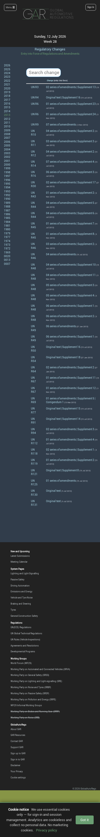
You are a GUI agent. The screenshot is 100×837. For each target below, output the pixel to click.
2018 (7, 96)
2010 (7, 126)
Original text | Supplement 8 (62, 470)
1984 (7, 222)
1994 (7, 187)
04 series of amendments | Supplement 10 (71, 264)
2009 (7, 130)
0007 (7, 264)
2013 (7, 115)
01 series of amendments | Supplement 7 (70, 223)
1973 (7, 245)
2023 (7, 77)
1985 (7, 218)
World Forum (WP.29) (21, 663)
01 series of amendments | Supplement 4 (70, 439)
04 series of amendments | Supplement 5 (70, 203)
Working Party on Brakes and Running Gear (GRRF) (35, 711)
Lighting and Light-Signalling (25, 573)
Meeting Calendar (19, 561)
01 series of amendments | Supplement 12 (71, 388)
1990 (7, 199)
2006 (7, 142)
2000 (7, 164)
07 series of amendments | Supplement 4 (70, 161)
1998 (7, 172)
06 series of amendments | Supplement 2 (70, 316)
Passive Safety (17, 579)
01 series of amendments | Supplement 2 (70, 193)
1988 (7, 206)
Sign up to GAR (18, 753)
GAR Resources (18, 735)
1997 (7, 176)
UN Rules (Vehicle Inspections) (25, 639)
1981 (7, 225)
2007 (7, 138)
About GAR (16, 729)
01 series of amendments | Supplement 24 (71, 114)
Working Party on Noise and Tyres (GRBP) (31, 687)
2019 (7, 92)
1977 (7, 237)
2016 (7, 103)
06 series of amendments (61, 326)
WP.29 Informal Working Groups (26, 705)
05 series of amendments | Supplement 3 (70, 285)
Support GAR (17, 747)
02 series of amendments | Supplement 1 (70, 449)
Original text (53, 491)
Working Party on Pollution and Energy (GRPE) (33, 699)
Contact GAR (17, 741)
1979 (7, 233)
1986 (7, 214)
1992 (7, 195)
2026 (7, 65)
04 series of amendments (61, 254)
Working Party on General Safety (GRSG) (30, 675)
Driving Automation (20, 585)
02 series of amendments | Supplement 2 (70, 367)
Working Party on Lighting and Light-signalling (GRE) (36, 681)
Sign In (90, 7)
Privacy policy (46, 830)
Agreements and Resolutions (25, 645)
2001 (7, 161)
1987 (7, 210)
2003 (7, 153)
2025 (7, 69)
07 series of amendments (61, 124)
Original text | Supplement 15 (63, 408)
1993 (7, 191)
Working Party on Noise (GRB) (25, 717)
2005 (7, 145)
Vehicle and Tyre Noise (22, 597)
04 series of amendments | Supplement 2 (70, 131)
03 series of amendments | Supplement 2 (70, 244)
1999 (7, 168)
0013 (7, 260)
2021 (7, 84)
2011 (7, 122)
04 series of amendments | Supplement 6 (70, 213)
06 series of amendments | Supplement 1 (70, 306)
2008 (7, 134)
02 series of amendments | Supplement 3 (70, 429)
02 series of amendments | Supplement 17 (71, 182)
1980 (7, 229)
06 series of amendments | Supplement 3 (70, 172)
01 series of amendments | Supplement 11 (71, 377)
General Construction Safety (24, 616)
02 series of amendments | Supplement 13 (71, 87)
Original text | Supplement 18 (63, 357)
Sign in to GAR (18, 759)
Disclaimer (15, 765)
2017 (7, 100)
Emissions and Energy (21, 591)
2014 (7, 111)
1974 (7, 241)
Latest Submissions (20, 556)
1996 (7, 180)
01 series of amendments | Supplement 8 (70, 234)
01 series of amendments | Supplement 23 (71, 104)
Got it (84, 819)
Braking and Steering (21, 603)
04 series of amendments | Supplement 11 (71, 275)
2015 (7, 107)
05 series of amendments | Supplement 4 (70, 295)
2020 (7, 88)
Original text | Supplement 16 (63, 97)
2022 (7, 81)
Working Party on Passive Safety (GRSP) (30, 693)
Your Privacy (17, 771)
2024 (7, 73)
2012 (7, 119)
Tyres (13, 610)
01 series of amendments (61, 480)
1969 (7, 252)
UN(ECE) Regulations (21, 627)
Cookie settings (18, 777)
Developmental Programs (23, 651)
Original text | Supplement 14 (63, 419)
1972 (7, 248)
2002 (7, 157)
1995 (7, 183)
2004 (7, 149)
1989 (7, 203)
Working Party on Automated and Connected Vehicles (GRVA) (40, 669)
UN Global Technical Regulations (26, 633)
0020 (7, 256)
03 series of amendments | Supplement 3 (70, 141)
